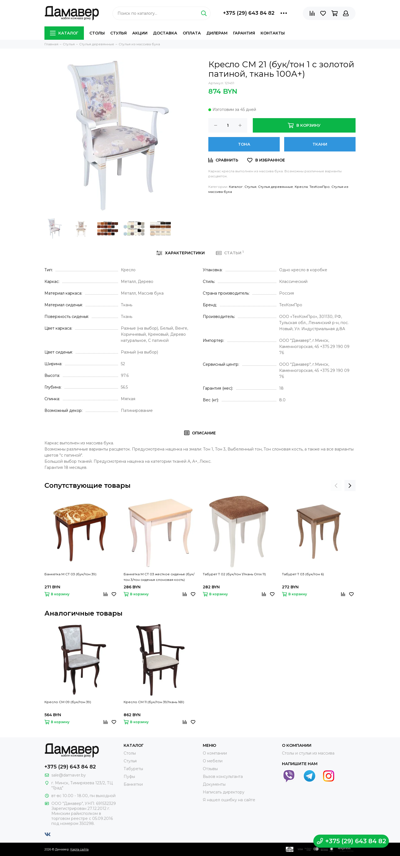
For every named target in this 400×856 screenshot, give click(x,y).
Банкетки (133, 784)
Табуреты (133, 768)
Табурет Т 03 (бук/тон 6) (303, 574)
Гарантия (244, 33)
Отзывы (210, 768)
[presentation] (336, 485)
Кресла (301, 187)
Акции (140, 33)
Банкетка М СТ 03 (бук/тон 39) (70, 574)
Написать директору (223, 792)
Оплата (192, 33)
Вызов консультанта (223, 776)
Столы (97, 33)
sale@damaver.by (68, 775)
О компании (215, 753)
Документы (214, 784)
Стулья (118, 33)
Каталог (64, 33)
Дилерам (217, 33)
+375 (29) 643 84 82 (248, 13)
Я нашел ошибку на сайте (229, 799)
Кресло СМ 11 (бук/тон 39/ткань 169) (154, 702)
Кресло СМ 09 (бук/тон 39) (67, 702)
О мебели (212, 760)
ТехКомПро (319, 187)
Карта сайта (79, 849)
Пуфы (129, 776)
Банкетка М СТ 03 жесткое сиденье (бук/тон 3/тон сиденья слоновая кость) (159, 577)
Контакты (273, 33)
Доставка (165, 33)
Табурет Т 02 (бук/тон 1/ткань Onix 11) (234, 574)
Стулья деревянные (275, 187)
